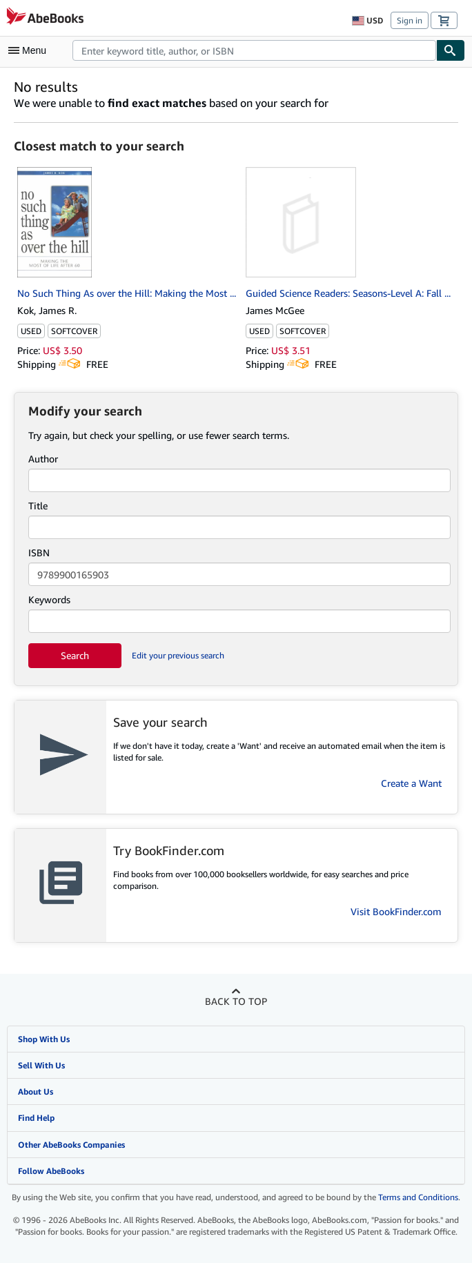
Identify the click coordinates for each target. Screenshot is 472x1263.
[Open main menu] (30, 50)
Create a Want (411, 783)
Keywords (49, 599)
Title (38, 505)
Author (43, 458)
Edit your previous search (178, 655)
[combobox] (254, 50)
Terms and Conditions (418, 1197)
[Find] (450, 50)
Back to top (236, 1001)
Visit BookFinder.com (396, 911)
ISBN (39, 552)
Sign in (409, 20)
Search (75, 655)
